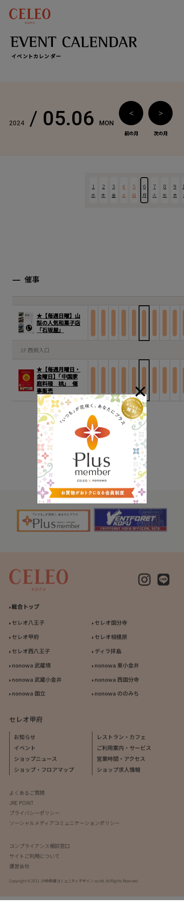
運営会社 (19, 868)
